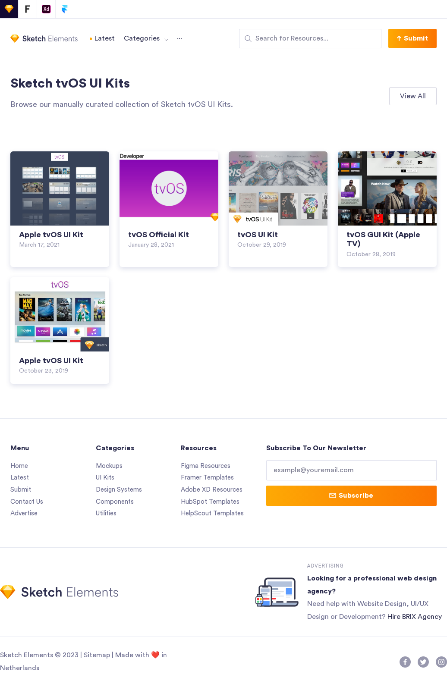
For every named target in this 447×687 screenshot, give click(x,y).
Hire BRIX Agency (414, 617)
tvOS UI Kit (257, 234)
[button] (412, 38)
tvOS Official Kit (158, 234)
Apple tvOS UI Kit (51, 234)
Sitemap (97, 655)
